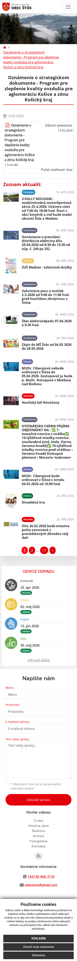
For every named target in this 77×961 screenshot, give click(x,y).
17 (44, 550)
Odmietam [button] (38, 955)
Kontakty (39, 846)
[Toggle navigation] (68, 7)
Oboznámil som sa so (35, 786)
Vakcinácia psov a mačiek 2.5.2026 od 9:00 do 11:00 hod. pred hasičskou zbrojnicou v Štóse (46, 297)
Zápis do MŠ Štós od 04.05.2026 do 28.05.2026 (46, 346)
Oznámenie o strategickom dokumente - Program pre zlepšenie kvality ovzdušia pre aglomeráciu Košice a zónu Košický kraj (31, 59)
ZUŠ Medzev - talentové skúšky (47, 267)
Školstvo (38, 831)
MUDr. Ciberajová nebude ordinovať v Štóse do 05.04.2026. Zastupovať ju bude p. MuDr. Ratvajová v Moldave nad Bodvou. (47, 376)
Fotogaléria (38, 841)
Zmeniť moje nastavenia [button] (38, 946)
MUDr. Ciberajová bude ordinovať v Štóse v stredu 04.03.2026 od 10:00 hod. (43, 480)
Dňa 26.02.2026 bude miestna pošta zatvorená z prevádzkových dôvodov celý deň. (46, 532)
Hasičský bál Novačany (40, 402)
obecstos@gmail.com (41, 885)
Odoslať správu (38, 800)
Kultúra (38, 836)
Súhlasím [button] (38, 938)
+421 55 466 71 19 (41, 876)
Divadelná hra (33, 502)
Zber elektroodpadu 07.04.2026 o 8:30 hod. (47, 323)
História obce (38, 825)
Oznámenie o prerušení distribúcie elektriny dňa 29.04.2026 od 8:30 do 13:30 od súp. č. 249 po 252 (46, 243)
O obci (38, 820)
